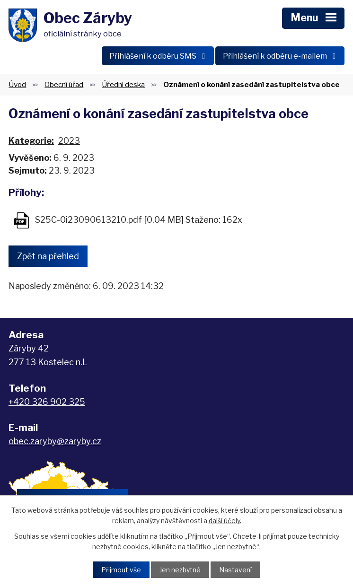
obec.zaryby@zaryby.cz (55, 442)
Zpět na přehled (48, 257)
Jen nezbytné (180, 570)
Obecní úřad (63, 84)
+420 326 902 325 (47, 402)
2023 (69, 142)
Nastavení (235, 570)
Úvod (17, 84)
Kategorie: (31, 142)
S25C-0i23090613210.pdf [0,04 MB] (109, 220)
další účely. (225, 521)
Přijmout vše (121, 570)
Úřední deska (123, 84)
